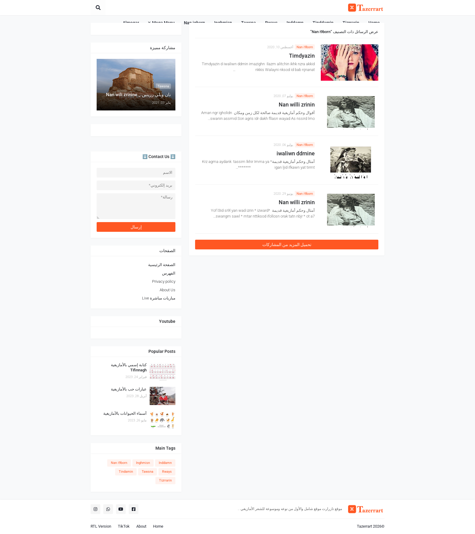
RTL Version (101, 526)
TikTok (124, 526)
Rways (167, 472)
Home (158, 526)
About (141, 526)
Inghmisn (143, 463)
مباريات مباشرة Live (158, 298)
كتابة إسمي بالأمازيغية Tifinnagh (129, 367)
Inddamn (165, 463)
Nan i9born (305, 47)
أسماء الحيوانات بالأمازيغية (125, 413)
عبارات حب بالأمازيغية (129, 389)
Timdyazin (302, 55)
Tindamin (126, 472)
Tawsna (147, 472)
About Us (167, 290)
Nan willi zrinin (297, 104)
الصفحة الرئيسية (161, 264)
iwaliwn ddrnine (296, 153)
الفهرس (168, 273)
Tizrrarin (165, 480)
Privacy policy (163, 281)
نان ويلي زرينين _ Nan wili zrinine (138, 94)
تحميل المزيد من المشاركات (286, 244)
